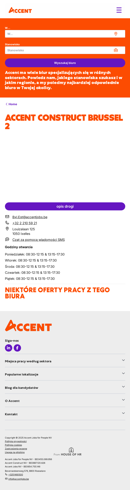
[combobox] (65, 34)
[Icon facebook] (17, 348)
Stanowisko (12, 44)
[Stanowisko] (65, 50)
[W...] (65, 34)
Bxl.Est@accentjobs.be (29, 217)
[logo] (20, 10)
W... (7, 27)
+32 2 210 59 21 (24, 223)
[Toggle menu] (119, 10)
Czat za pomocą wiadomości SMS (38, 240)
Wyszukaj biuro (65, 63)
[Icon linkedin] (8, 348)
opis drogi (65, 206)
